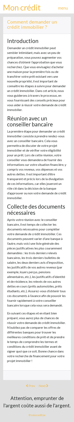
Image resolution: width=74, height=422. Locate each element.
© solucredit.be (37, 415)
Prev (30, 386)
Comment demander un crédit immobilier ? (32, 24)
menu (63, 8)
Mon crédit (22, 7)
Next (43, 386)
